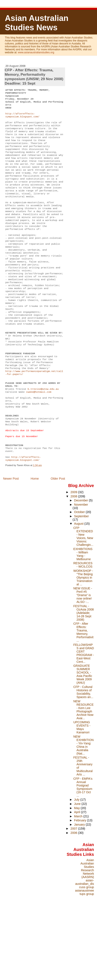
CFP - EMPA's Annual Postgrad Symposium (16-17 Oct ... (82, 840)
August (79, 577)
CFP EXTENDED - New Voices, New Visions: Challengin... (83, 589)
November (81, 558)
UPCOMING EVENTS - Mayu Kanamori (81, 780)
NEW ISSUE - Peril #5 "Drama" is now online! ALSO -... (82, 648)
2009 (74, 545)
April (77, 865)
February (80, 873)
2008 (74, 549)
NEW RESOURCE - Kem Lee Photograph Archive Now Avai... (83, 763)
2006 (74, 886)
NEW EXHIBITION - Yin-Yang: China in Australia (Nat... (83, 798)
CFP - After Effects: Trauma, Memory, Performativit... (83, 685)
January (80, 878)
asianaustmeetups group (84, 945)
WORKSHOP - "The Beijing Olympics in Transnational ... (83, 630)
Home (35, 532)
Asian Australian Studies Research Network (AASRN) (87, 922)
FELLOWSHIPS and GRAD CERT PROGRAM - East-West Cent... (83, 706)
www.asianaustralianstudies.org (36, 52)
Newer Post (11, 532)
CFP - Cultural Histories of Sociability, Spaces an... (83, 745)
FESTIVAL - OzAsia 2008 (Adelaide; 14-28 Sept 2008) (83, 666)
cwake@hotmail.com (38, 435)
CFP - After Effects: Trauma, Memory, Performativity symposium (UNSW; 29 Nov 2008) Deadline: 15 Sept (34, 76)
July (77, 853)
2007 (74, 882)
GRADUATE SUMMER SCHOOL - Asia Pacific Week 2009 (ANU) (82, 727)
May (77, 861)
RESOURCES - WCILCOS (82, 618)
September (81, 569)
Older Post (58, 532)
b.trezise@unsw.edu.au (43, 432)
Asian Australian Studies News (36, 23)
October (80, 565)
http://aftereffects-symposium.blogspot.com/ (22, 119)
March (78, 869)
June (78, 857)
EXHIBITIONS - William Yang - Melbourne (82, 607)
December (81, 553)
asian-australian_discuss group (84, 937)
